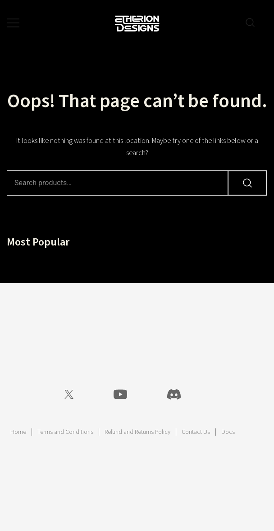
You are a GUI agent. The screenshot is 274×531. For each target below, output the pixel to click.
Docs (228, 432)
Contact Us (196, 432)
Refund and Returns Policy (137, 432)
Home (18, 432)
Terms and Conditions (65, 432)
